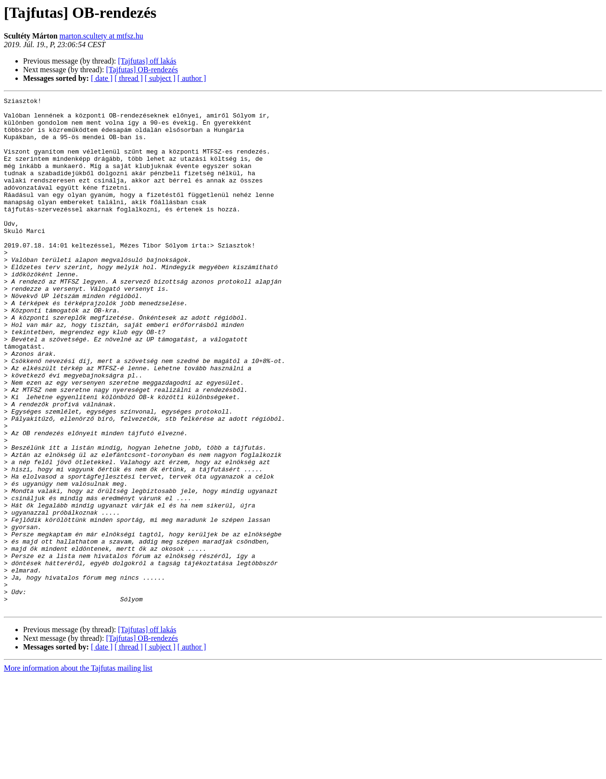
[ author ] (191, 78)
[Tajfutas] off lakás (147, 61)
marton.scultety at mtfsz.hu (101, 36)
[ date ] (102, 78)
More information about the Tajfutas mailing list (78, 770)
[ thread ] (128, 78)
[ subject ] (160, 78)
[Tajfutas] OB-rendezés (141, 69)
